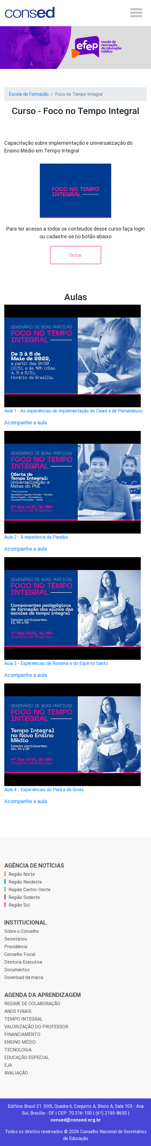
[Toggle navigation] (136, 13)
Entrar (76, 255)
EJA (8, 1065)
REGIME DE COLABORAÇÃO (32, 1003)
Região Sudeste (24, 897)
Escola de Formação (29, 94)
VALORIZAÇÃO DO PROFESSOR (36, 1026)
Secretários (15, 939)
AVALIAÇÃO (16, 1073)
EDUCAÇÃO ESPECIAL (26, 1057)
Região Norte (22, 874)
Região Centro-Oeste (29, 889)
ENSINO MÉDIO (20, 1042)
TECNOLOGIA (18, 1050)
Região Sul (19, 905)
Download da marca (23, 977)
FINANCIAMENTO (22, 1034)
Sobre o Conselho (21, 931)
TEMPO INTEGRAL (23, 1019)
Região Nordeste (25, 882)
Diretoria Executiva (23, 962)
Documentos (17, 969)
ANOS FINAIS (18, 1011)
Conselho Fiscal (19, 954)
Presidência (15, 946)
